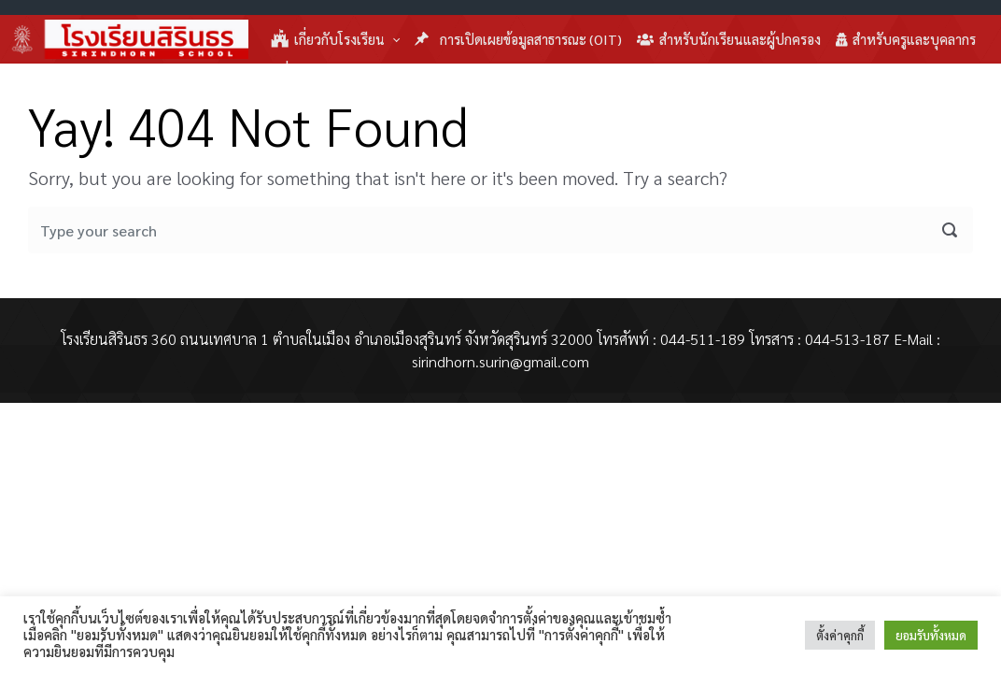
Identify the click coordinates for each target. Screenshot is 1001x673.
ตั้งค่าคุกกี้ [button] (840, 635)
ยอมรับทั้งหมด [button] (930, 635)
